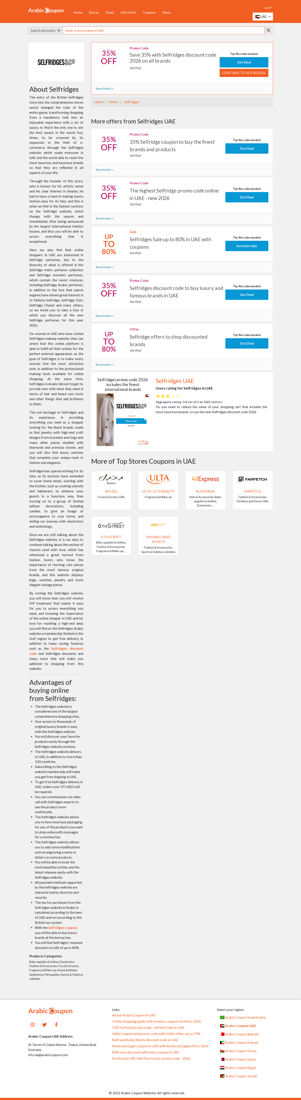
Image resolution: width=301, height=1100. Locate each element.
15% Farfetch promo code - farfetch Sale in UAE (148, 1027)
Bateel (111, 491)
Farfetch (252, 491)
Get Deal (244, 62)
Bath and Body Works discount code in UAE (145, 1040)
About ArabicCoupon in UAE (134, 1015)
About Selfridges (54, 89)
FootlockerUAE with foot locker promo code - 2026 (151, 1058)
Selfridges (131, 102)
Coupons (149, 12)
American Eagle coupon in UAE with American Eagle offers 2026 (160, 1046)
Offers (113, 102)
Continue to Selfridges (243, 73)
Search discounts (45, 30)
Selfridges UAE (175, 380)
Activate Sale (246, 246)
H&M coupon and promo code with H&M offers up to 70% (156, 1034)
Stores (94, 12)
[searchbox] (163, 30)
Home (77, 12)
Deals (109, 12)
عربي (268, 7)
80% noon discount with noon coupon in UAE (145, 1052)
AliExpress (205, 491)
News (167, 12)
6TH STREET (111, 537)
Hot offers (128, 12)
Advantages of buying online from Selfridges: (53, 690)
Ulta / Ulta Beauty (158, 491)
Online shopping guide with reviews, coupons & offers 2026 (156, 1021)
